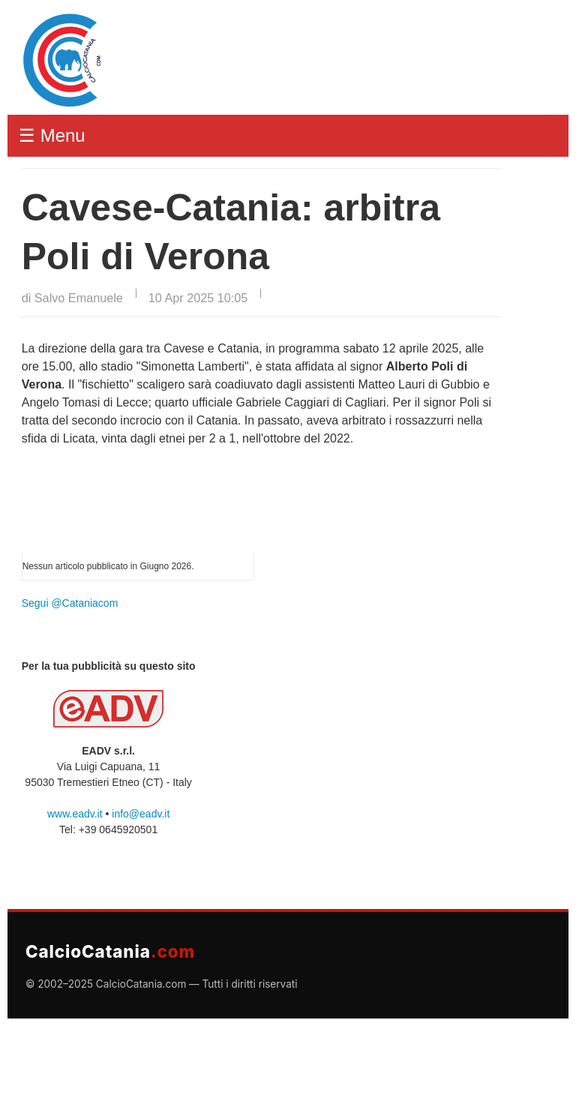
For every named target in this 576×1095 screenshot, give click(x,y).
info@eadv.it (141, 814)
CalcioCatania (110, 951)
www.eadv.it (75, 814)
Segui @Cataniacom (70, 603)
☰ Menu (52, 135)
